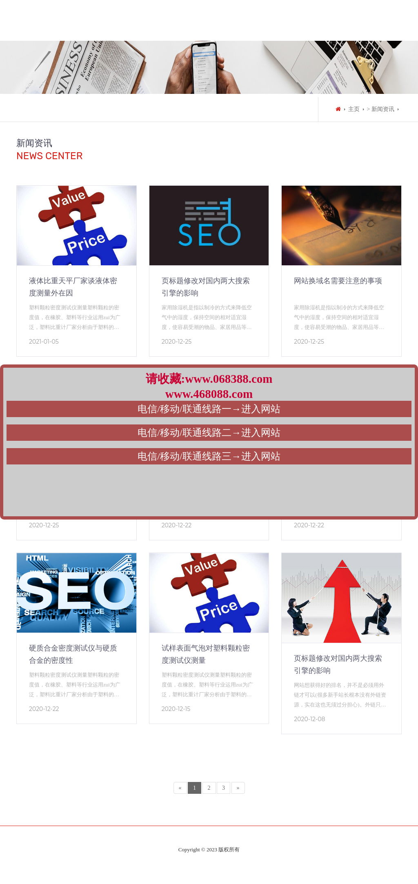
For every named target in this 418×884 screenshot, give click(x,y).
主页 (354, 109)
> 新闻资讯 (380, 109)
